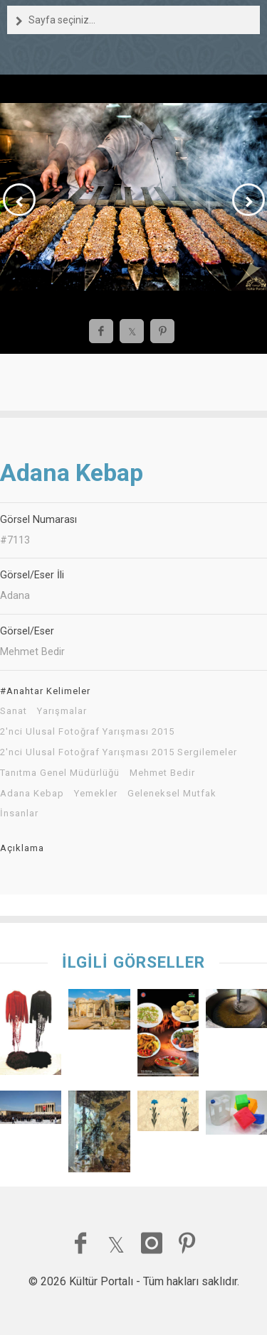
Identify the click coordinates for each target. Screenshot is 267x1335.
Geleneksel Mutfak (171, 794)
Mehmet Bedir (162, 773)
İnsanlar (19, 813)
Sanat (13, 711)
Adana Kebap (32, 794)
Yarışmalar (62, 711)
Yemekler (95, 794)
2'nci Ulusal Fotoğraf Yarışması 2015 (87, 732)
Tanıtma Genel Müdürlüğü (60, 773)
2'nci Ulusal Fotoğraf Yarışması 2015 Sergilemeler (118, 752)
